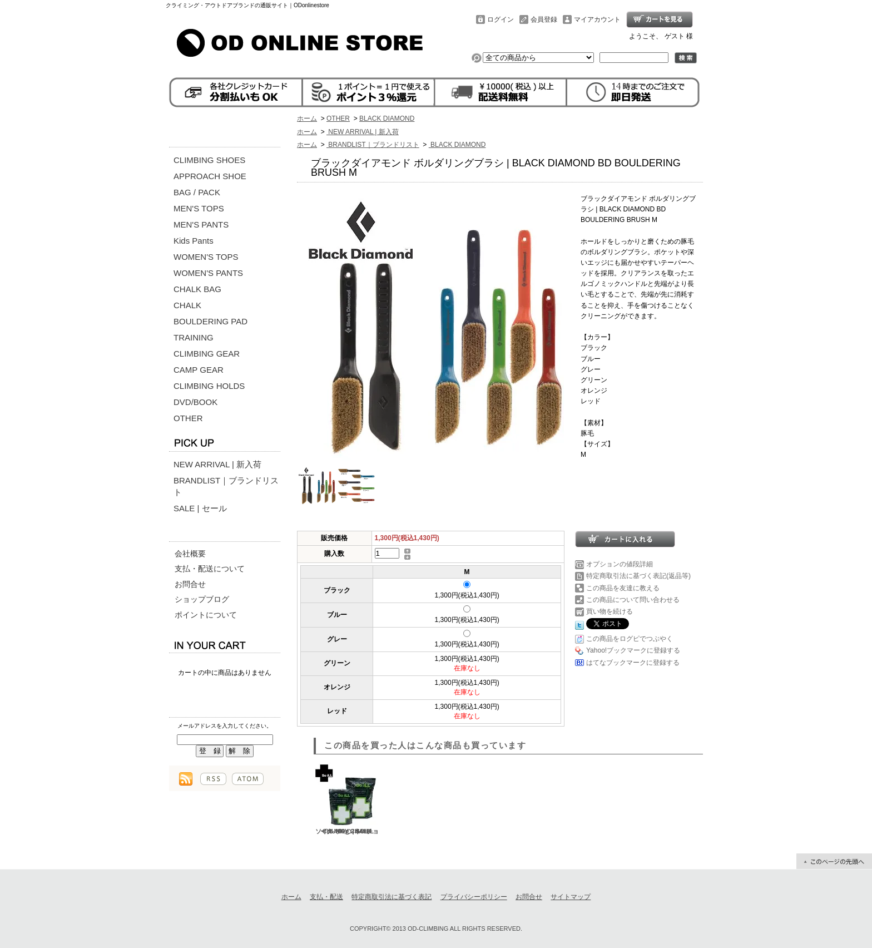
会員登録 (544, 19)
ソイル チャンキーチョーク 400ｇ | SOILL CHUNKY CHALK (347, 799)
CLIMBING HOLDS (209, 386)
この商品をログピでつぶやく (629, 639)
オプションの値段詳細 (619, 564)
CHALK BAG (197, 289)
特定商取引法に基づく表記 (391, 897)
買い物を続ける (609, 611)
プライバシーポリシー (473, 897)
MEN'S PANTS (201, 224)
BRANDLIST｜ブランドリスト (226, 486)
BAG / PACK (197, 192)
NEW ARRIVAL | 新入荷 (217, 464)
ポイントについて (206, 614)
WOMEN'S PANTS (208, 273)
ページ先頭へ (834, 861)
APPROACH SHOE (210, 176)
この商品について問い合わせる (633, 600)
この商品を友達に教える (623, 588)
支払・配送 (326, 897)
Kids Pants (194, 240)
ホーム (307, 118)
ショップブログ (202, 599)
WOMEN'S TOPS (206, 256)
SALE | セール (200, 508)
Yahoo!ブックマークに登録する (633, 650)
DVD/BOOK (195, 402)
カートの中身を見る (224, 644)
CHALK (187, 305)
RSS (213, 779)
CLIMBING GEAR (207, 353)
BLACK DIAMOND (386, 118)
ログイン (500, 19)
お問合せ (190, 584)
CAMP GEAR (199, 369)
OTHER (188, 418)
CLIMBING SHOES (209, 160)
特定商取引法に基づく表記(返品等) (638, 576)
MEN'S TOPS (199, 208)
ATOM (248, 779)
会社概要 (190, 553)
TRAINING (194, 337)
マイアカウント (597, 19)
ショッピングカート (659, 19)
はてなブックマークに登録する (633, 662)
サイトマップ (571, 897)
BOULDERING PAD (210, 321)
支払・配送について (210, 568)
